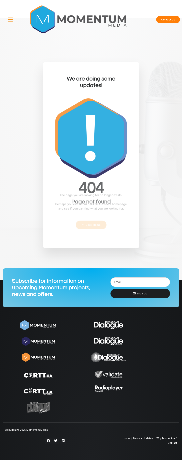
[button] (10, 19)
